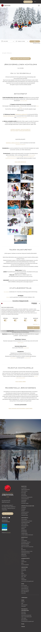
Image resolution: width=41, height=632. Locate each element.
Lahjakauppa (24, 597)
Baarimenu (23, 549)
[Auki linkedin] (5, 518)
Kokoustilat (23, 613)
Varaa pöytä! (26, 347)
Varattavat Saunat (25, 512)
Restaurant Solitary (25, 545)
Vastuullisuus (24, 575)
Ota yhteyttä (8, 513)
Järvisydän (4, 53)
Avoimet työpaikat (25, 564)
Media (22, 623)
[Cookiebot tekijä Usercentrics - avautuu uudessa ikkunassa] (32, 303)
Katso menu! (20, 342)
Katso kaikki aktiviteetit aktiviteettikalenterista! (20, 130)
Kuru (22, 583)
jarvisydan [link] (7, 505)
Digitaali (9, 532)
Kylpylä (8, 297)
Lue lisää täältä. (23, 100)
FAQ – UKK (23, 576)
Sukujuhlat (23, 606)
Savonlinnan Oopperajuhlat (26, 497)
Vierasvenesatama (25, 498)
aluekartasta (27, 357)
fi (35, 1)
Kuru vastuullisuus (25, 591)
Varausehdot (5, 520)
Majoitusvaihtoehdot (25, 489)
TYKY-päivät (23, 618)
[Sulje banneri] (39, 303)
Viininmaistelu (24, 519)
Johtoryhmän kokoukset (26, 615)
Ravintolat (24, 537)
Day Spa (23, 510)
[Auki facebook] (3, 518)
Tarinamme (23, 570)
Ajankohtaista (25, 558)
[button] (39, 2)
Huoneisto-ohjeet (24, 503)
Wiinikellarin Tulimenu (25, 542)
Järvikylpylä (23, 507)
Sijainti (22, 573)
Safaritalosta (13, 357)
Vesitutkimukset (24, 515)
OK (33, 327)
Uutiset (22, 560)
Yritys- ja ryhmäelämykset (26, 616)
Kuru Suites (23, 492)
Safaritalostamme (12, 158)
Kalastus (23, 528)
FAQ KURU (23, 593)
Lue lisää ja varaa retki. (22, 117)
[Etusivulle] (6, 5)
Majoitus (23, 486)
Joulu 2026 (23, 494)
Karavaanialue (24, 495)
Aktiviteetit (24, 517)
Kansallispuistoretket (25, 522)
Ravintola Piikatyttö (25, 543)
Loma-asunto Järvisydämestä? (27, 581)
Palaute (22, 578)
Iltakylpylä (23, 509)
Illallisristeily (23, 554)
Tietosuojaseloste (6, 521)
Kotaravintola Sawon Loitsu (26, 551)
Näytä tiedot (35, 324)
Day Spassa (6, 291)
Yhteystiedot (23, 579)
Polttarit (23, 601)
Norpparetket (24, 531)
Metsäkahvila (24, 530)
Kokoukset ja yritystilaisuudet (25, 609)
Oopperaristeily (24, 533)
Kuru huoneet (24, 585)
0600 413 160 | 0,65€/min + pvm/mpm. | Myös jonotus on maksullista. (9, 508)
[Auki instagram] (7, 518)
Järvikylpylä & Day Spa (27, 505)
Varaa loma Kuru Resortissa (21, 58)
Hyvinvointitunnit (24, 525)
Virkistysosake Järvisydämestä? (27, 621)
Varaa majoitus (24, 491)
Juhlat (22, 600)
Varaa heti (27, 1)
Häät (22, 603)
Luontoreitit (23, 527)
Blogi (22, 563)
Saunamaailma (24, 513)
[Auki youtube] (9, 518)
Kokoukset (23, 612)
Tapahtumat (23, 561)
